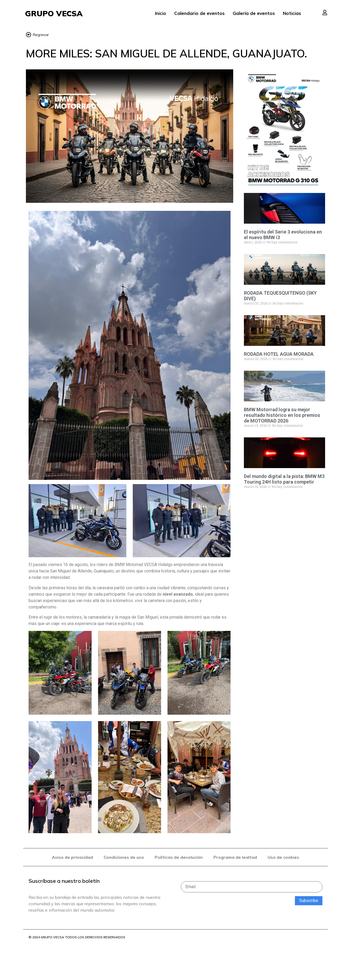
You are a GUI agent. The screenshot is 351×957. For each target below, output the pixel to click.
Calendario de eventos (199, 13)
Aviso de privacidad (72, 857)
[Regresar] (28, 34)
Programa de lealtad (235, 857)
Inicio (160, 13)
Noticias (292, 13)
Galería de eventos (254, 13)
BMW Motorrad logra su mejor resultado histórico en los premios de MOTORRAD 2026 (282, 415)
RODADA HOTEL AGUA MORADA (279, 354)
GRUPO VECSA (54, 13)
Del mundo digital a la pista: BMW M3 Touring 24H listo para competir (284, 479)
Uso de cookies (283, 857)
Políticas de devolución (179, 857)
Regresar (41, 35)
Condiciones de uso (124, 857)
